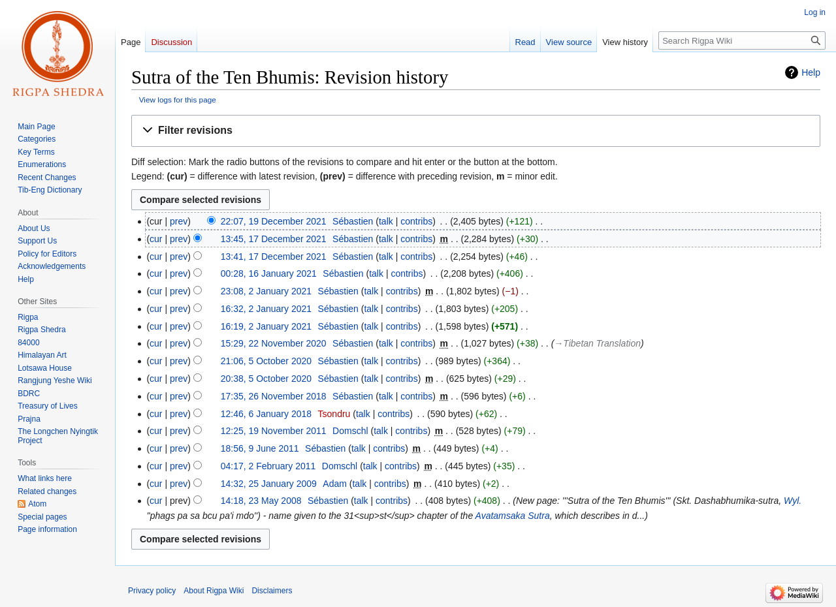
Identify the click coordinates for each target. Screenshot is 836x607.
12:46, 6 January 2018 (266, 414)
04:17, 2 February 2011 (268, 466)
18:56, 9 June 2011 (260, 448)
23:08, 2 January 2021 (266, 291)
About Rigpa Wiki (214, 590)
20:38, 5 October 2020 (266, 378)
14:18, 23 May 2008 (261, 500)
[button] (475, 131)
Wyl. (792, 500)
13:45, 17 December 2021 (274, 239)
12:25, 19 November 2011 (274, 431)
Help (810, 72)
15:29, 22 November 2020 (274, 343)
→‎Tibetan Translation (597, 343)
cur (156, 239)
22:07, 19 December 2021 (274, 221)
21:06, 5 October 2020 (266, 361)
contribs (416, 221)
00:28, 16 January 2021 (269, 273)
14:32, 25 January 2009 (269, 483)
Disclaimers (271, 590)
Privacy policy (152, 590)
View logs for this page (177, 99)
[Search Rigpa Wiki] (742, 40)
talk (386, 221)
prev (178, 221)
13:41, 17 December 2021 (274, 256)
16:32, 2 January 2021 (266, 309)
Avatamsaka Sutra (512, 515)
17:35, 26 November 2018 (274, 396)
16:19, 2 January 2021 (266, 326)
